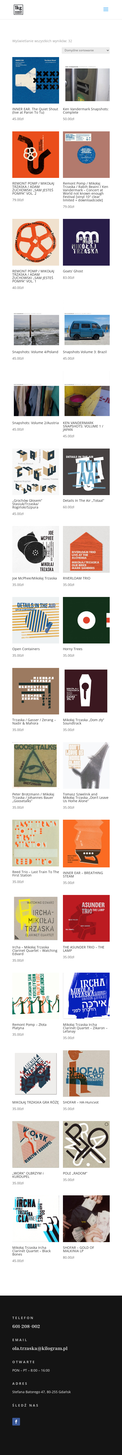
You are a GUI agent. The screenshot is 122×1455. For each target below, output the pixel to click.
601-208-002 (26, 1326)
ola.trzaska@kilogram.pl (40, 1348)
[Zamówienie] (86, 50)
